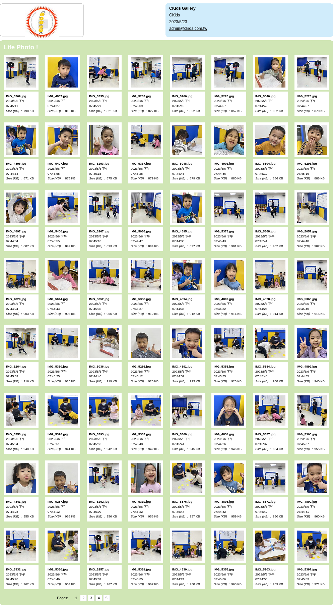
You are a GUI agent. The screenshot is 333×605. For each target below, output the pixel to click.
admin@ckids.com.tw (188, 28)
